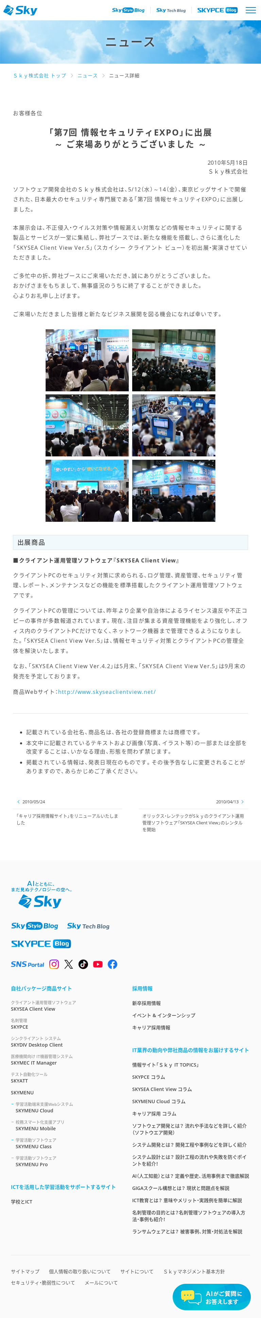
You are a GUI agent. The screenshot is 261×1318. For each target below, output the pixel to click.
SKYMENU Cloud (66, 1107)
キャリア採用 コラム (154, 1113)
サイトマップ (25, 1271)
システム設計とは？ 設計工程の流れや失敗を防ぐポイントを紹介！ (189, 1160)
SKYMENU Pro (66, 1161)
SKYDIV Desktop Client (63, 1041)
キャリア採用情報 (151, 1027)
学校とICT (21, 1201)
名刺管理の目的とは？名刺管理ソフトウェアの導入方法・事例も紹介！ (188, 1215)
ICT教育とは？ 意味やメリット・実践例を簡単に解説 (187, 1200)
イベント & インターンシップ (163, 1015)
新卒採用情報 (146, 1003)
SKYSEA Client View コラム (162, 1089)
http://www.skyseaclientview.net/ (107, 692)
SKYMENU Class (66, 1143)
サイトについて (137, 1271)
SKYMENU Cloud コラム (159, 1101)
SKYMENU (22, 1092)
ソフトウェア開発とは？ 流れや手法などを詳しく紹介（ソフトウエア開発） (189, 1129)
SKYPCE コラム (148, 1077)
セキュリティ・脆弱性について (43, 1282)
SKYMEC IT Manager (63, 1059)
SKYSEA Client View (63, 1006)
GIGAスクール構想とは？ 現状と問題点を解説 (180, 1188)
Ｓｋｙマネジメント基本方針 (194, 1271)
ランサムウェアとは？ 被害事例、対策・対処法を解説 (187, 1231)
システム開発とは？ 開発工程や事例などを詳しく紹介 (189, 1144)
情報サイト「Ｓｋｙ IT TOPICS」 (165, 1065)
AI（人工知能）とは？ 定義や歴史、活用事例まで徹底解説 (190, 1176)
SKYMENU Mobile (66, 1125)
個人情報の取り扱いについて (80, 1271)
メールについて (101, 1282)
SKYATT (63, 1077)
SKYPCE (63, 1023)
